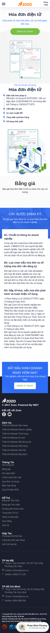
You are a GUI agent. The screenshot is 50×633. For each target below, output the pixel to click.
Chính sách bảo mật (11, 477)
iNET (36, 405)
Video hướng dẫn (10, 517)
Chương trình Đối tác (12, 536)
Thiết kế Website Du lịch (13, 438)
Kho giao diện (8, 473)
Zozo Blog (7, 521)
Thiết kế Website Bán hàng (15, 425)
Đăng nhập (46, 3)
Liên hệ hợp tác (9, 544)
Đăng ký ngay (25, 31)
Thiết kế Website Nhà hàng (15, 446)
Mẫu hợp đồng (9, 485)
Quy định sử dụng (10, 481)
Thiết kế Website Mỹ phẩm (14, 454)
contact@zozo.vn (20, 570)
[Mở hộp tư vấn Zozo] (32, 627)
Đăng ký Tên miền (10, 500)
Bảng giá (6, 469)
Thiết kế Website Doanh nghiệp (17, 429)
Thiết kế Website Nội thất (14, 450)
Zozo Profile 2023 (10, 490)
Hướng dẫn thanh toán (13, 509)
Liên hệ (5, 525)
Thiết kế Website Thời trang (15, 434)
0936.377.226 (19, 574)
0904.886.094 (19, 600)
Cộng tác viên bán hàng (13, 540)
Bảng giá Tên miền (11, 505)
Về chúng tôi (8, 465)
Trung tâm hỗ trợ (10, 513)
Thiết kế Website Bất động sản (16, 442)
